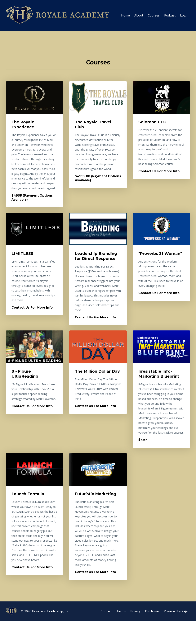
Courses (154, 15)
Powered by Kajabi (177, 611)
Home (125, 15)
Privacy (135, 611)
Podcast (170, 15)
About (138, 15)
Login (184, 15)
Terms (121, 611)
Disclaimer (152, 611)
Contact (106, 611)
